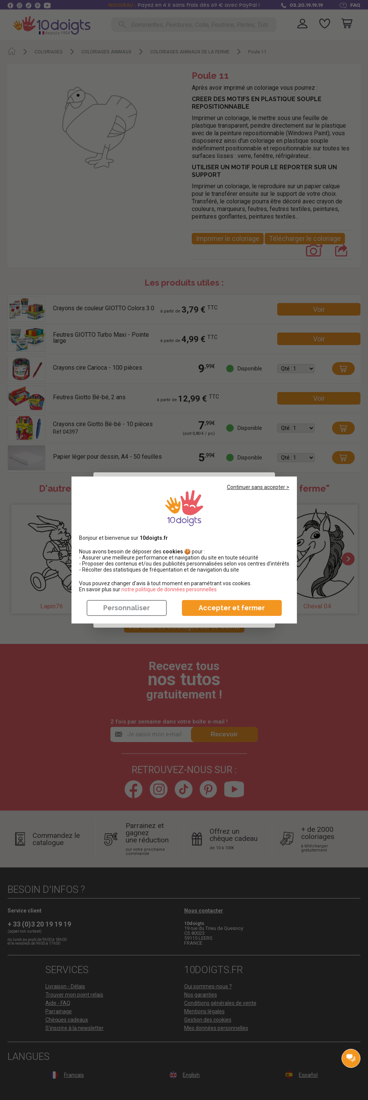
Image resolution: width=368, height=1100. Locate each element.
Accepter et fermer (232, 608)
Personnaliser (126, 608)
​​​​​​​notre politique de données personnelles (169, 589)
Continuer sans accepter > (258, 487)
